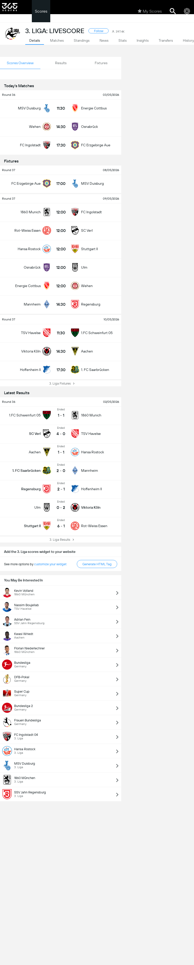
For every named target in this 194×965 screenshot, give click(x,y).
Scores (41, 11)
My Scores (150, 11)
